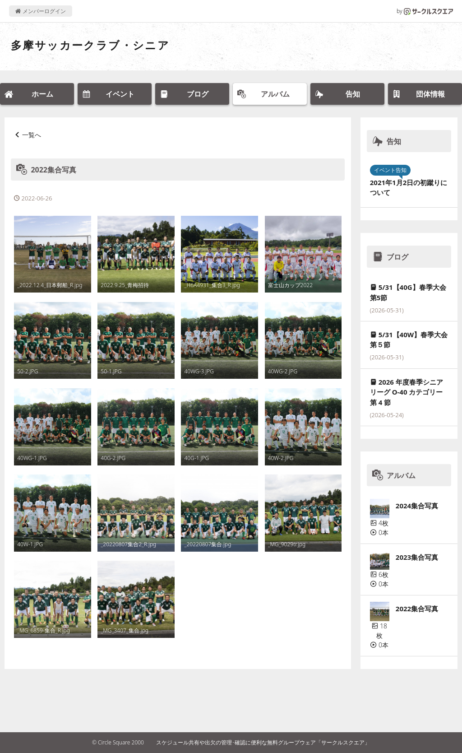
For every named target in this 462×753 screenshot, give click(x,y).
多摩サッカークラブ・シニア (90, 44)
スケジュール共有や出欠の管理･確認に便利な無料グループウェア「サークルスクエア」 (263, 742)
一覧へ (31, 134)
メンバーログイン (40, 11)
